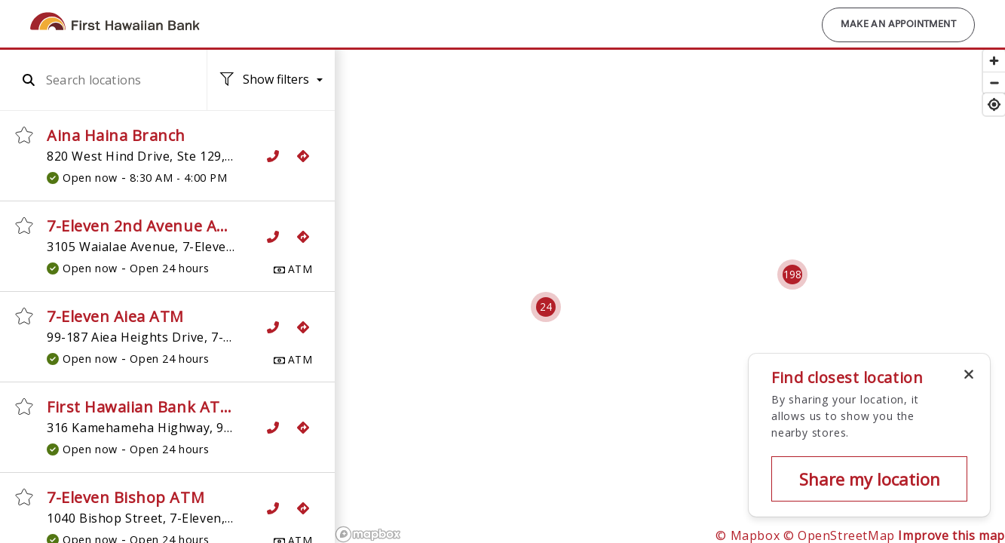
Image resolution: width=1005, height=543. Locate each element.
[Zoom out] (994, 83)
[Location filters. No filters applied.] (271, 80)
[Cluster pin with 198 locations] (792, 274)
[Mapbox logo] (368, 534)
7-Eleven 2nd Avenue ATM (144, 226)
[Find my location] (994, 104)
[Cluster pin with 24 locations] (546, 307)
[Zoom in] (994, 61)
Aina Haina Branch (116, 135)
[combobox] (112, 80)
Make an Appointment (898, 24)
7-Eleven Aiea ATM (115, 316)
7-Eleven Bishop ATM (125, 497)
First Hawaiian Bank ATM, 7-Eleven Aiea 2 (200, 407)
